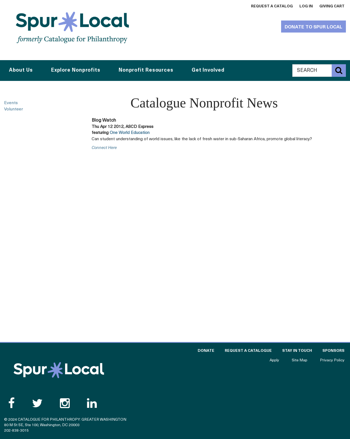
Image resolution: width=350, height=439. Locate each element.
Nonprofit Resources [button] (146, 70)
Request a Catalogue (248, 351)
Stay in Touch (297, 351)
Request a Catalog (272, 6)
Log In (306, 6)
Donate (206, 351)
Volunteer (13, 109)
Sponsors (333, 351)
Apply (274, 360)
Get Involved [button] (208, 70)
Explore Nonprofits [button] (75, 70)
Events (11, 103)
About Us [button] (21, 70)
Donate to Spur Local (313, 27)
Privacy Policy (332, 360)
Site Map (299, 360)
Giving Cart (332, 6)
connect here (104, 148)
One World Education (130, 133)
